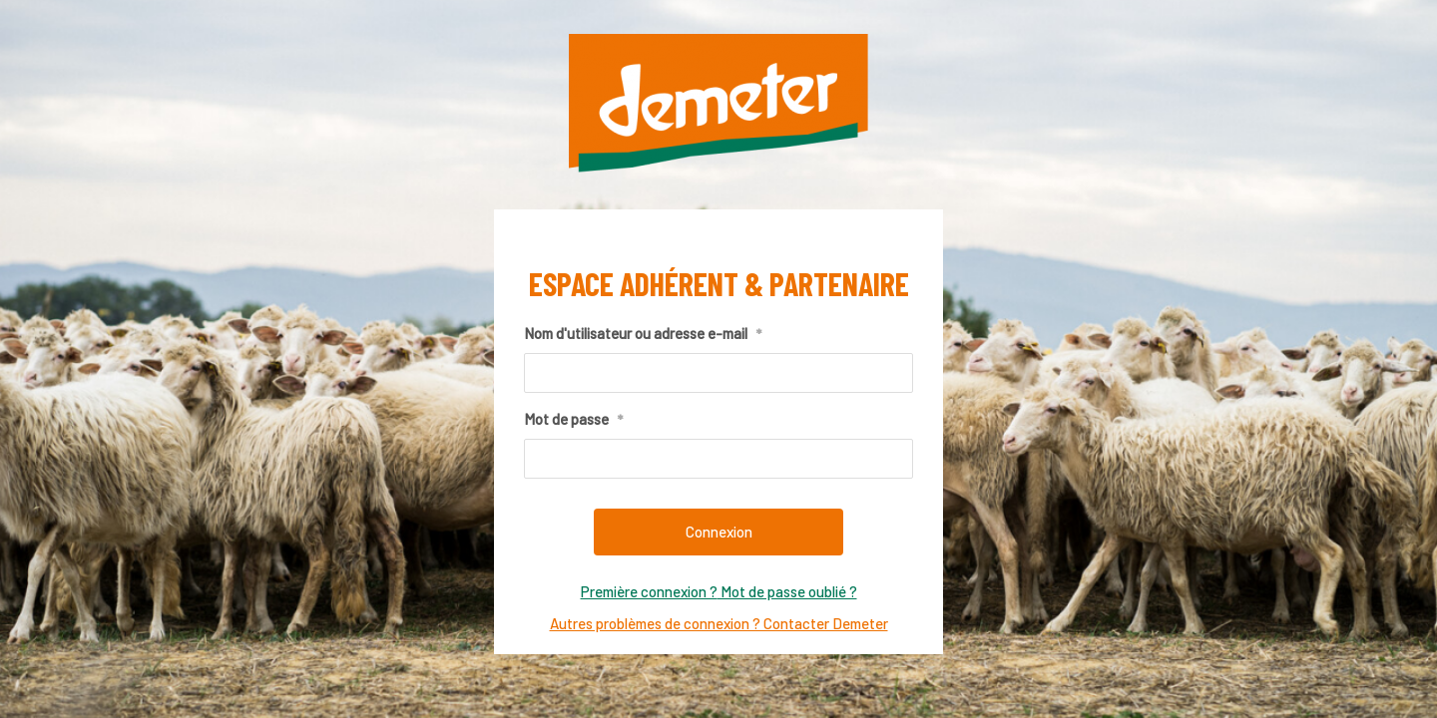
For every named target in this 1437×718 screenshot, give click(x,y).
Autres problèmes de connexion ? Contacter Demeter (719, 623)
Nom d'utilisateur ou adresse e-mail (642, 334)
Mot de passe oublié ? (787, 591)
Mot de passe (573, 420)
